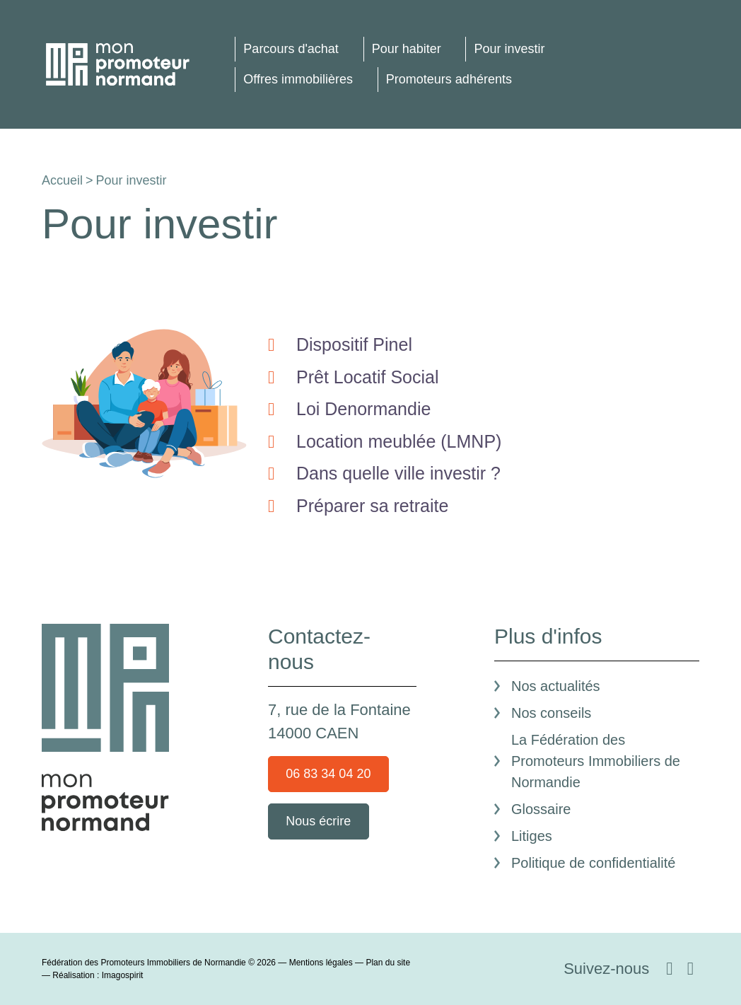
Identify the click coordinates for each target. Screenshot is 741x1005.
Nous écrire (318, 821)
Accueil (62, 180)
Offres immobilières (298, 79)
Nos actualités (555, 686)
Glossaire (541, 809)
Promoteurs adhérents (449, 79)
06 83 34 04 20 (328, 774)
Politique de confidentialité (593, 863)
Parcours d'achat (291, 49)
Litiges (531, 836)
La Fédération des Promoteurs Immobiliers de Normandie (595, 761)
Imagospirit (123, 975)
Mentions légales (321, 963)
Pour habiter (406, 49)
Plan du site (388, 963)
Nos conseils (551, 713)
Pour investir (509, 49)
